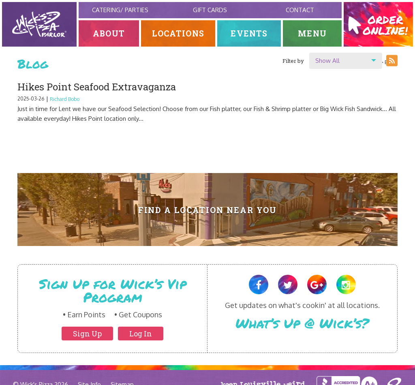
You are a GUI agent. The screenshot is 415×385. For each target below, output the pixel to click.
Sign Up (87, 333)
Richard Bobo (64, 99)
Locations (178, 33)
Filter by (293, 60)
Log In (140, 333)
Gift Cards (210, 10)
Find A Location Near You (207, 210)
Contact (300, 10)
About (109, 33)
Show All (327, 60)
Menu (312, 33)
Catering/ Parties (120, 10)
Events (249, 33)
